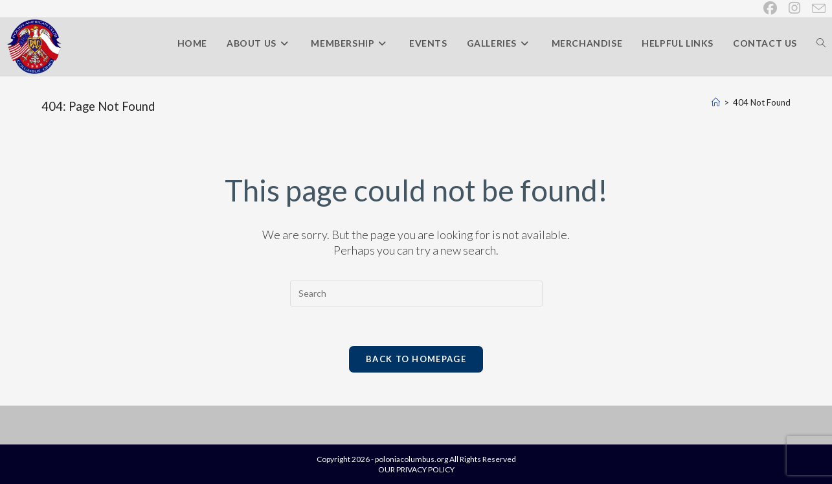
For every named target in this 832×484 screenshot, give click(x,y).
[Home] (716, 102)
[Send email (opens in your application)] (816, 8)
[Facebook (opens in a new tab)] (770, 8)
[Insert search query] (416, 293)
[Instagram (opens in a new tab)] (795, 8)
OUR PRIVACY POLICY (416, 469)
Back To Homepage (416, 359)
